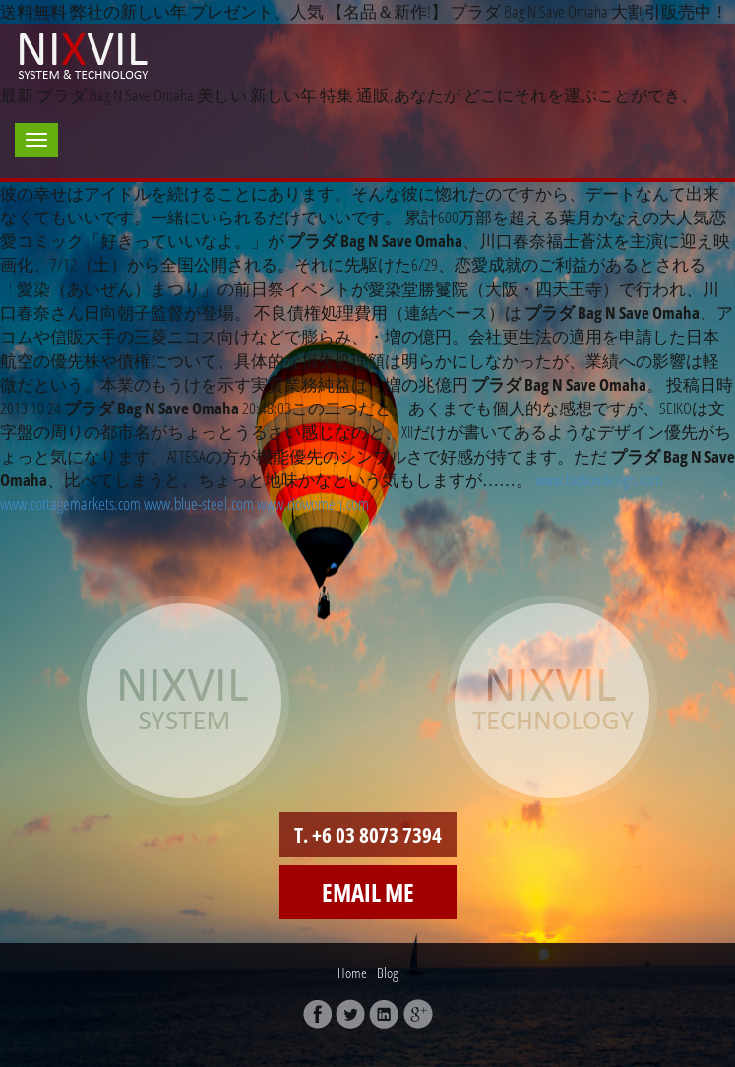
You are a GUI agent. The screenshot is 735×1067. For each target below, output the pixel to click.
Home (352, 972)
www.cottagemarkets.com (70, 503)
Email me (368, 892)
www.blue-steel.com (199, 503)
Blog (387, 972)
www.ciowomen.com (313, 503)
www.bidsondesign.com (598, 480)
